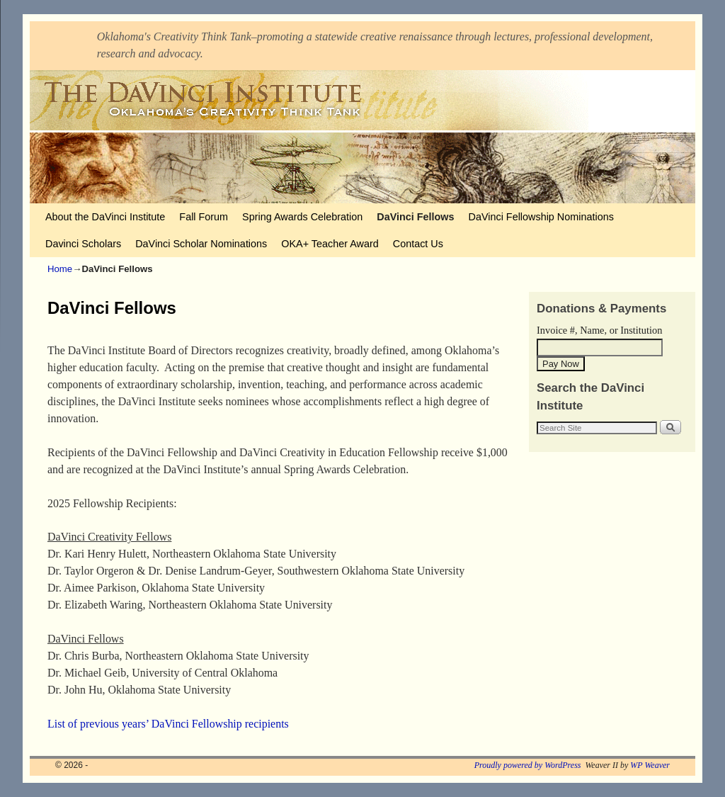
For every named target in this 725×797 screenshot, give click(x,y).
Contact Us (418, 243)
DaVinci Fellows (415, 216)
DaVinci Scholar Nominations (201, 243)
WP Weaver (650, 765)
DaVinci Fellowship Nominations (541, 216)
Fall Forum (203, 216)
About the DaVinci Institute (105, 216)
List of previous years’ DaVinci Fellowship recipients (168, 724)
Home (59, 269)
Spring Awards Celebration (302, 216)
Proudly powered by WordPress (527, 765)
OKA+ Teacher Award (329, 243)
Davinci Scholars (83, 243)
